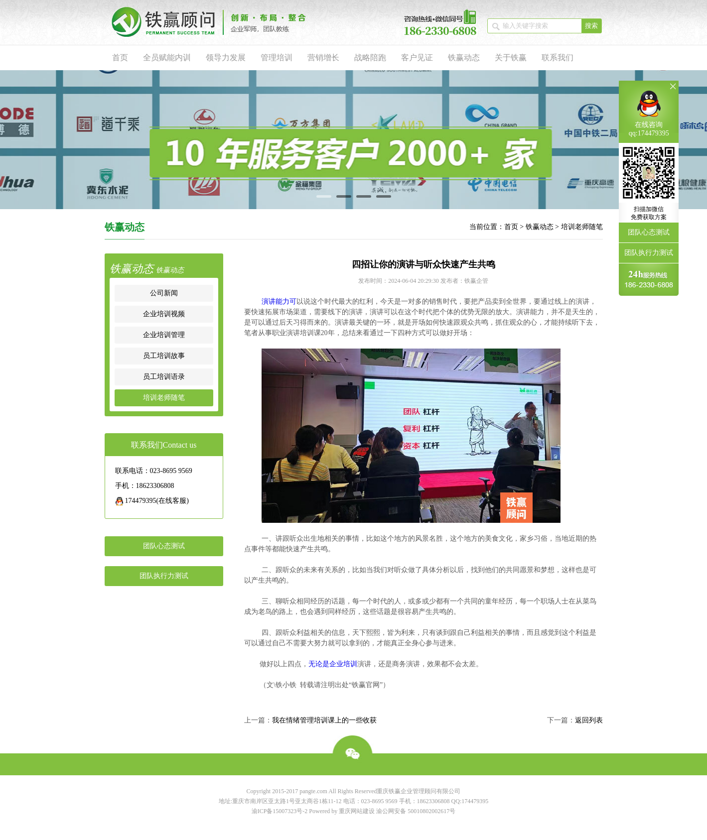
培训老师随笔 (582, 227)
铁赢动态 (464, 57)
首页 (120, 57)
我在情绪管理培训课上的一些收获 (324, 720)
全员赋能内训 (167, 57)
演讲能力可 (279, 301)
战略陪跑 (370, 57)
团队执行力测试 (164, 576)
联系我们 (557, 57)
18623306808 (433, 801)
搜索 (591, 25)
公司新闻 (164, 293)
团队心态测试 (164, 546)
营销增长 (323, 57)
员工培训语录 (164, 376)
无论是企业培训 (332, 664)
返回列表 (589, 720)
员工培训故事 (164, 356)
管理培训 (276, 57)
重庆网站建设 (357, 811)
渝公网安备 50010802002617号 (415, 811)
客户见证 (417, 57)
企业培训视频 (164, 314)
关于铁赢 (511, 57)
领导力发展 (226, 57)
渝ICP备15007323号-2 (280, 811)
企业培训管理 (164, 335)
